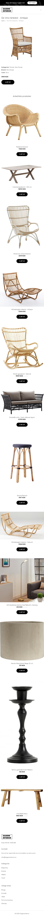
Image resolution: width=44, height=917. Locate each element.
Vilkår (3, 897)
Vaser (3, 878)
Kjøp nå (8, 82)
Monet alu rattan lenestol (22, 254)
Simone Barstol (22, 495)
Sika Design (18, 67)
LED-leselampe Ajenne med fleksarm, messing (22, 605)
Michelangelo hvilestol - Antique (22, 309)
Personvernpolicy (7, 900)
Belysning (4, 868)
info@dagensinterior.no (8, 857)
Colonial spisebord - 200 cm (22, 187)
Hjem (3, 21)
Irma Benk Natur (22, 814)
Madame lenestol (22, 147)
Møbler (3, 874)
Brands (12, 67)
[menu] (41, 10)
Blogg (3, 890)
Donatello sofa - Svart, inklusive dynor (22, 417)
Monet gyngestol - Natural (22, 374)
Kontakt (3, 893)
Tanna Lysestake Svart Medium (22, 770)
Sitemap (4, 903)
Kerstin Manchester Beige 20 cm (22, 663)
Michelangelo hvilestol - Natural (22, 542)
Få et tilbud (32, 2)
